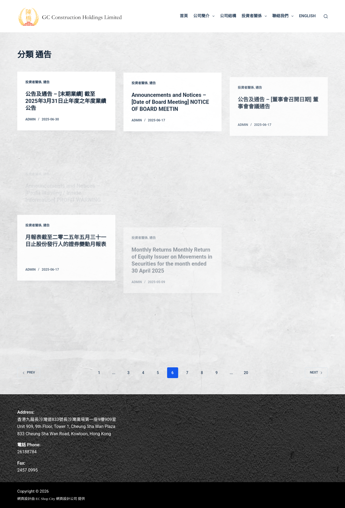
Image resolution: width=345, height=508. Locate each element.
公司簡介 (205, 16)
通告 (46, 82)
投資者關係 (255, 16)
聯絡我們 (284, 16)
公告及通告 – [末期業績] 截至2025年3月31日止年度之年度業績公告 (65, 101)
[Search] (326, 16)
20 (246, 373)
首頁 (184, 15)
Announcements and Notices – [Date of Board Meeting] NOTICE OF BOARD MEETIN (170, 104)
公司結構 (228, 15)
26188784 (27, 451)
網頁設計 (24, 499)
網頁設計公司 (66, 499)
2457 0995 (27, 470)
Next (316, 372)
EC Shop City (46, 499)
